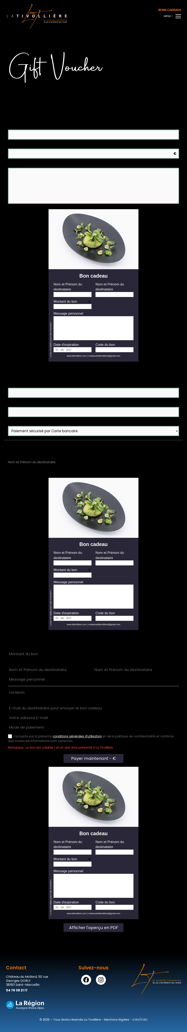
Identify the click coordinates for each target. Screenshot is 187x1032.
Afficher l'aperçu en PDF (93, 927)
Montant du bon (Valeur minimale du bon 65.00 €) (52, 146)
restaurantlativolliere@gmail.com (104, 356)
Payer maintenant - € (93, 758)
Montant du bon (65, 301)
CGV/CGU (139, 1019)
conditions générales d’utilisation (77, 736)
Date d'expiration (66, 345)
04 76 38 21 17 (17, 990)
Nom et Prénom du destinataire (36, 126)
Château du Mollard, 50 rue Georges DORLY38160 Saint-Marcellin (27, 981)
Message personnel (68, 313)
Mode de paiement (25, 423)
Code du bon (105, 345)
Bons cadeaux (169, 10)
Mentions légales (116, 1019)
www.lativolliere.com (77, 356)
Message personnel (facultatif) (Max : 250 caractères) (55, 165)
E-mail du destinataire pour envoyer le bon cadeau (52, 385)
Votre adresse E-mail (26, 404)
